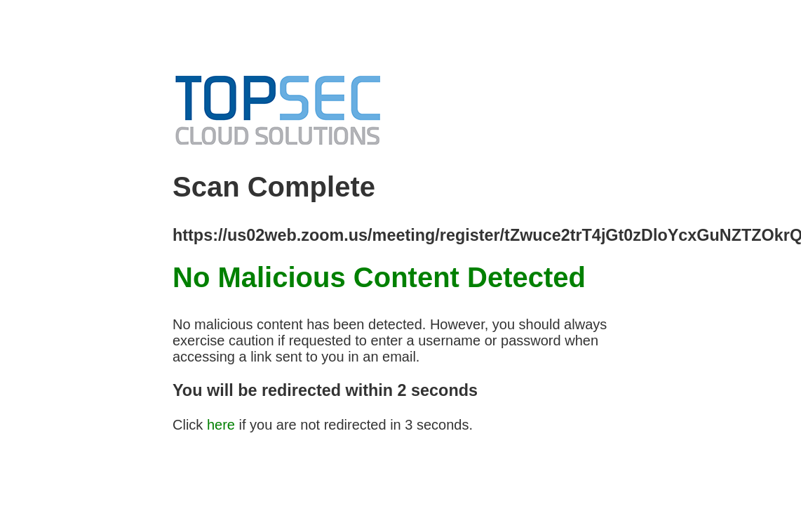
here (221, 424)
